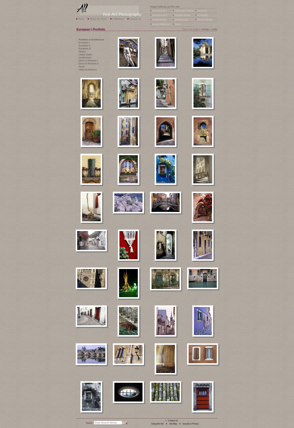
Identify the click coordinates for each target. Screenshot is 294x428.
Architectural (85, 57)
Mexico (82, 51)
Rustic (82, 66)
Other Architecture (88, 69)
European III (85, 48)
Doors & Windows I (88, 60)
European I (84, 42)
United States (85, 54)
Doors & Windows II (88, 63)
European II (84, 45)
